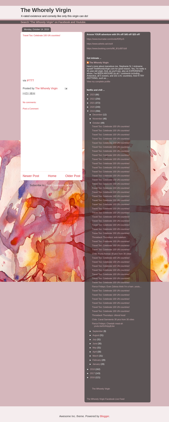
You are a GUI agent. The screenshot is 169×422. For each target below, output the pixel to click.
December (98, 114)
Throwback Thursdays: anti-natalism (109, 237)
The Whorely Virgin (46, 10)
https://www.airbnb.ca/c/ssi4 (100, 44)
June (95, 343)
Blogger (104, 416)
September (98, 331)
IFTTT (30, 80)
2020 (92, 107)
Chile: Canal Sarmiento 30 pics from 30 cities (113, 319)
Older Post (72, 176)
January (97, 364)
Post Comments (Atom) (59, 185)
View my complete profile (98, 81)
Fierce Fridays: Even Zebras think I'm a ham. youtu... (117, 286)
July (95, 339)
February (97, 360)
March (96, 356)
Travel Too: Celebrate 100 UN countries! (111, 126)
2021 (92, 103)
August (96, 335)
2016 (92, 377)
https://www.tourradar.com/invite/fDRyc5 (105, 39)
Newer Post (31, 176)
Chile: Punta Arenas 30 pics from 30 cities (111, 254)
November (98, 119)
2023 (92, 94)
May (95, 348)
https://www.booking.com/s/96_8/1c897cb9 (107, 48)
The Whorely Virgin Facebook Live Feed (105, 399)
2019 (92, 111)
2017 (92, 373)
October (97, 123)
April (95, 352)
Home (52, 176)
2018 (92, 369)
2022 (92, 99)
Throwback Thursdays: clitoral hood (108, 315)
